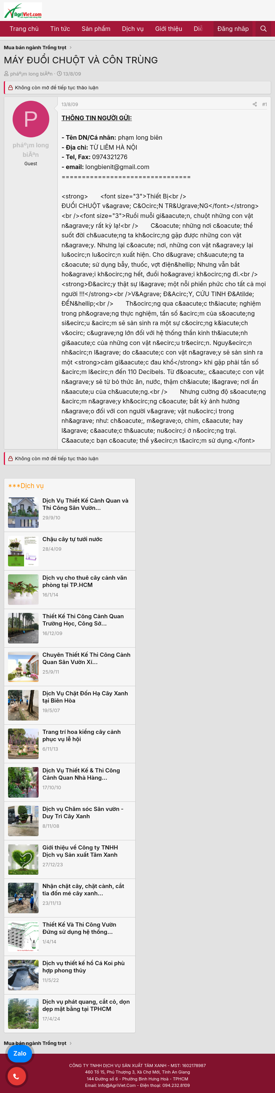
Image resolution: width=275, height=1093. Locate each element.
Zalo (19, 1053)
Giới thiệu (168, 28)
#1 (264, 104)
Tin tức (60, 28)
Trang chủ (24, 28)
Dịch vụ (133, 28)
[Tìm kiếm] (263, 29)
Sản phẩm (96, 28)
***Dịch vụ (26, 486)
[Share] (255, 104)
